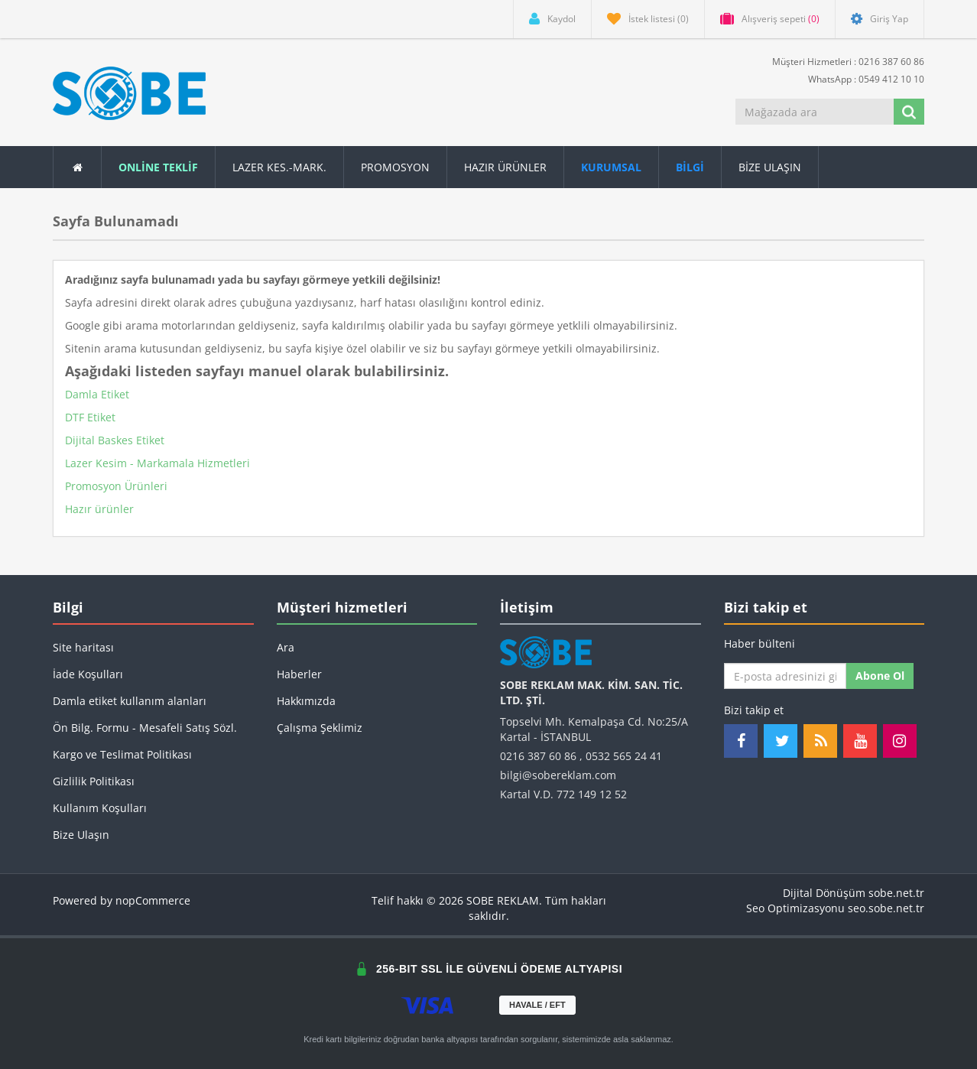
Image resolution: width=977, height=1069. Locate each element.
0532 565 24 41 (624, 756)
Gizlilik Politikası (94, 781)
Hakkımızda (306, 701)
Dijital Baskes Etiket (114, 440)
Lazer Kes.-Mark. (279, 167)
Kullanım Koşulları (100, 808)
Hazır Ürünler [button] (505, 167)
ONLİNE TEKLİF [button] (158, 167)
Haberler (299, 674)
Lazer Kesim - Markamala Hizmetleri (157, 463)
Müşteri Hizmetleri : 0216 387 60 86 (842, 61)
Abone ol (879, 675)
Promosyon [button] (395, 167)
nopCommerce (152, 900)
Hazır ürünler (99, 509)
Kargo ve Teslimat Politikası (122, 754)
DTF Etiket (90, 417)
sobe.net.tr (896, 892)
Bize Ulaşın (769, 167)
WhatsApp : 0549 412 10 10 (860, 78)
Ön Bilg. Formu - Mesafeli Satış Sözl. (145, 727)
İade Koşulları (88, 674)
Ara (285, 647)
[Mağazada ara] (815, 112)
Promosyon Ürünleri (116, 486)
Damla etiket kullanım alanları (129, 701)
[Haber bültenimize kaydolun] (785, 676)
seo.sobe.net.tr (886, 908)
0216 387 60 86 (538, 756)
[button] (690, 167)
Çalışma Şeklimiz (319, 727)
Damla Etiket (97, 394)
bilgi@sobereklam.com (558, 775)
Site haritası (83, 647)
